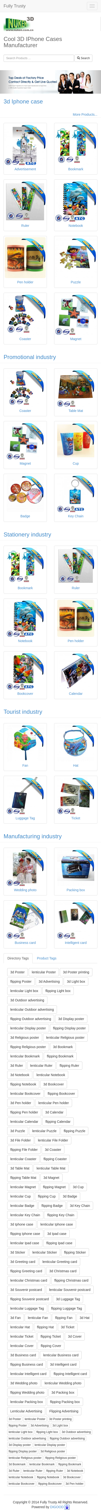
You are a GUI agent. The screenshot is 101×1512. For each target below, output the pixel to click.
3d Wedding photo (23, 1383)
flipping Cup (47, 1196)
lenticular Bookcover (25, 1093)
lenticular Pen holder (53, 1103)
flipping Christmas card (71, 1280)
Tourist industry (23, 711)
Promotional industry (30, 357)
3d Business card (23, 1355)
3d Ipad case (56, 1234)
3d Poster (17, 972)
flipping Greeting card (26, 1271)
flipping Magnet (54, 1187)
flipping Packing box (65, 1402)
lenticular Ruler (41, 1065)
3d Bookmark (63, 1047)
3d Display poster (71, 1019)
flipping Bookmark (60, 1056)
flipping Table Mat (23, 1178)
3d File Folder (20, 1140)
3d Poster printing (76, 972)
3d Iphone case (23, 101)
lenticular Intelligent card (28, 1374)
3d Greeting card (22, 1262)
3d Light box (76, 981)
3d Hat (85, 1318)
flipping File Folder (24, 1150)
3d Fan (15, 1318)
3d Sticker (17, 1252)
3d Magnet (51, 1178)
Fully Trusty (15, 6)
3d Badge (70, 1196)
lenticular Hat (20, 1327)
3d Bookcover (53, 1084)
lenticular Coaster (23, 1159)
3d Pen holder (20, 1103)
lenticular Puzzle (44, 1131)
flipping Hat (45, 1327)
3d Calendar (54, 1112)
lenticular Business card (61, 1355)
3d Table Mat (19, 1168)
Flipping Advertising (63, 1411)
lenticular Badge (22, 1206)
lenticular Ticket (21, 1336)
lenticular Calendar (24, 1122)
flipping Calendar (58, 1122)
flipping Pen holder (24, 1112)
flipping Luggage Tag (66, 1308)
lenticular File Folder (53, 1140)
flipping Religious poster (28, 1047)
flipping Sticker (75, 1252)
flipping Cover (51, 1346)
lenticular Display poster (28, 1028)
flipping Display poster (69, 1028)
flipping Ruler (69, 1065)
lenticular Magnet (23, 1187)
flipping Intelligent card (70, 1374)
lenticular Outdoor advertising (32, 1009)
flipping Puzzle (74, 1131)
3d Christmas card (63, 1271)
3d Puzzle (17, 1131)
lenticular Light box (24, 991)
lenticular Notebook (50, 1075)
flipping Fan (63, 1318)
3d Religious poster (24, 1037)
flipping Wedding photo (27, 1392)
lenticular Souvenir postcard (69, 1290)
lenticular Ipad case (24, 1243)
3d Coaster (53, 1150)
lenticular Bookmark (25, 1056)
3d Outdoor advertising (27, 1000)
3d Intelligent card (63, 1364)
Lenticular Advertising (26, 1411)
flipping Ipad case (59, 1243)
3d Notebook (19, 1075)
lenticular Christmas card (28, 1280)
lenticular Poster (44, 972)
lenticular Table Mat (51, 1168)
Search (83, 58)
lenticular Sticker (44, 1252)
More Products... (85, 114)
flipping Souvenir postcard (29, 1299)
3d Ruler (16, 1065)
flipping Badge (52, 1206)
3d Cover (75, 1336)
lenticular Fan (38, 1318)
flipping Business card (26, 1364)
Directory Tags (18, 958)
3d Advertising (49, 981)
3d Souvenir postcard (26, 1290)
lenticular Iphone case (56, 1224)
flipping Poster (21, 981)
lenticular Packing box (26, 1402)
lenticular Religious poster (65, 1037)
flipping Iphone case (25, 1234)
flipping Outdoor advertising (30, 1019)
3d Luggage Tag (68, 1299)
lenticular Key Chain (25, 1215)
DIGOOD (57, 1507)
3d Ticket (67, 1327)
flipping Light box (58, 991)
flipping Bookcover (61, 1093)
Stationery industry (27, 534)
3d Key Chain (80, 1206)
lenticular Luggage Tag (27, 1308)
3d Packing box (62, 1392)
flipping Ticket (50, 1336)
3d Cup (78, 1187)
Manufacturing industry (33, 836)
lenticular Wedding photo (63, 1383)
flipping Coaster (55, 1159)
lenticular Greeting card (59, 1262)
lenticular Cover (22, 1346)
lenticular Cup (20, 1196)
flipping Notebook (23, 1084)
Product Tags (46, 958)
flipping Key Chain (60, 1215)
